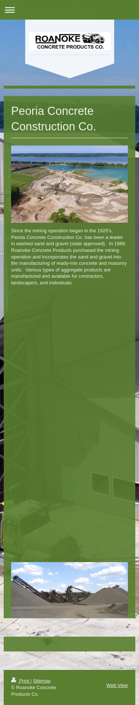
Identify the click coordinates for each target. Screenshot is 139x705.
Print (20, 681)
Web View (117, 685)
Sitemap (42, 681)
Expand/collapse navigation (69, 10)
